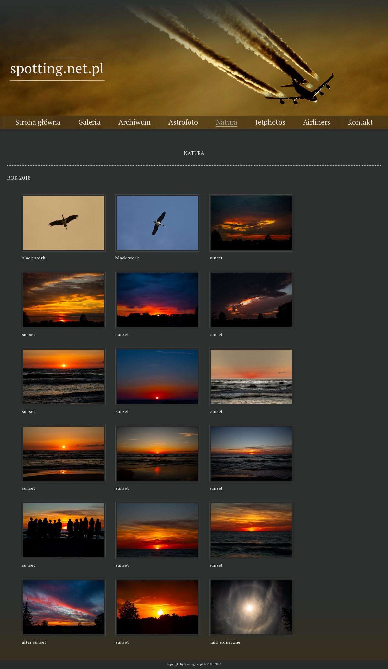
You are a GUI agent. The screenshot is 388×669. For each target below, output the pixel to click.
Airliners (316, 121)
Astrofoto (183, 121)
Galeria (89, 121)
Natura (226, 121)
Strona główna (38, 121)
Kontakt (360, 121)
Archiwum (134, 121)
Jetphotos (270, 121)
